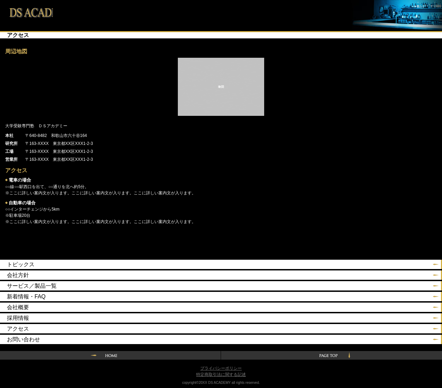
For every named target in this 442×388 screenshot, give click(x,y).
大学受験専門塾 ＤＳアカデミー (26, 11)
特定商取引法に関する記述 (221, 374)
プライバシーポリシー (221, 368)
